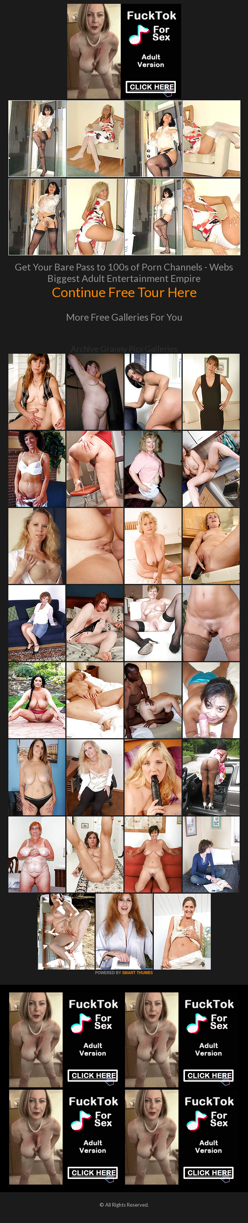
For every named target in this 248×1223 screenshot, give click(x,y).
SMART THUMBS (137, 973)
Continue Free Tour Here (124, 292)
